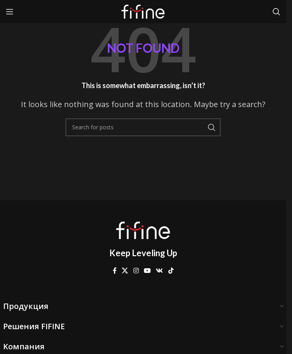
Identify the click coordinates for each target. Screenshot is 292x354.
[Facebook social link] (114, 271)
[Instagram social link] (136, 271)
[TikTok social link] (171, 271)
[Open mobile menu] (9, 11)
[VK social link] (160, 271)
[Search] (276, 11)
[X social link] (125, 271)
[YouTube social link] (147, 271)
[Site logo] (143, 11)
